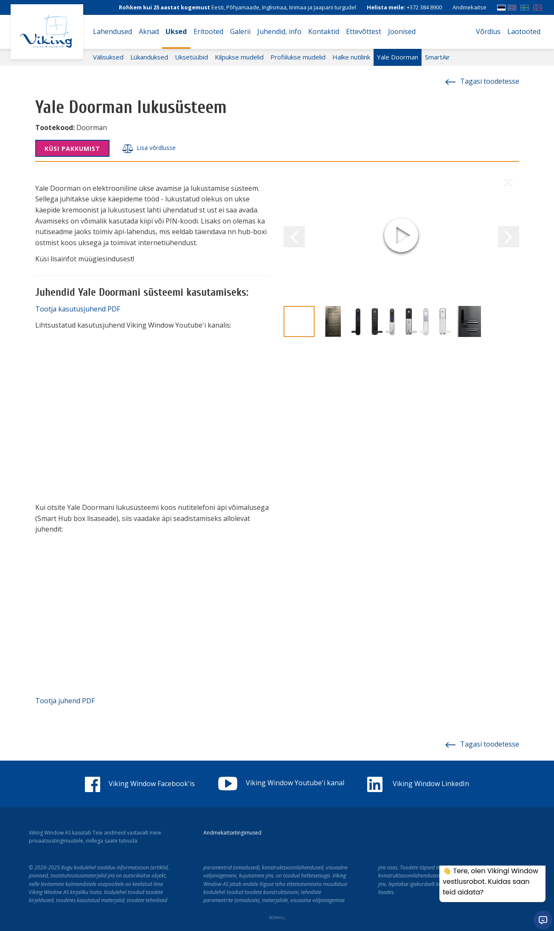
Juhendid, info (279, 31)
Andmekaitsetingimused (232, 832)
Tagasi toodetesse (482, 81)
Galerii (240, 31)
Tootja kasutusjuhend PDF (77, 309)
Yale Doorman (397, 57)
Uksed (176, 31)
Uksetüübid (191, 57)
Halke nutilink (351, 57)
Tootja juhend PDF (65, 700)
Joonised (402, 31)
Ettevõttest (363, 31)
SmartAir (437, 57)
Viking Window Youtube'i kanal (281, 782)
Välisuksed (108, 57)
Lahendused (112, 31)
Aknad (149, 31)
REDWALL (277, 917)
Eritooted (208, 31)
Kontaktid (323, 31)
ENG (512, 6)
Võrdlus (488, 31)
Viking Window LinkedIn (418, 783)
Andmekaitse (470, 7)
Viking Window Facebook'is (140, 783)
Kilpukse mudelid (239, 57)
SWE (524, 6)
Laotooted (523, 31)
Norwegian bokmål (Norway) (537, 6)
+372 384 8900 (424, 7)
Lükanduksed (149, 57)
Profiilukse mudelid (298, 57)
